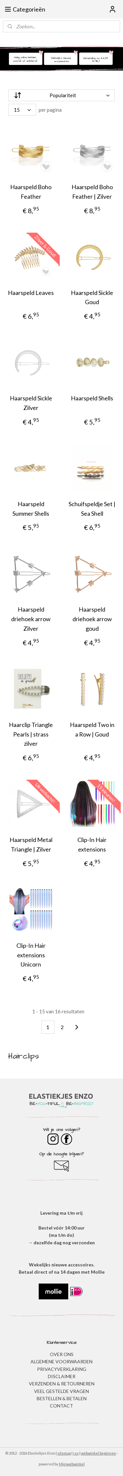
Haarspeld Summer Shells (30, 508)
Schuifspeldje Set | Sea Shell (92, 508)
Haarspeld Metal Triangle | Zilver (31, 844)
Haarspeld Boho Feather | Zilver (92, 191)
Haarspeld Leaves (31, 292)
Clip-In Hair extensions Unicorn (31, 955)
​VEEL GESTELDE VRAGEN (61, 1391)
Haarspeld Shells (92, 398)
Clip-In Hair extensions (92, 844)
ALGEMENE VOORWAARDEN (61, 1361)
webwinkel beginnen (98, 1453)
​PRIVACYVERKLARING (61, 1369)
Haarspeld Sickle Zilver (31, 403)
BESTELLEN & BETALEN (62, 1398)
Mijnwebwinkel (72, 1464)
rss (76, 1453)
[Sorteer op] (61, 95)
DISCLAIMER (61, 1376)
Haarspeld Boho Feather (30, 191)
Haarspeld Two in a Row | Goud (92, 729)
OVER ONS (61, 1354)
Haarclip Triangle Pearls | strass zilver (31, 734)
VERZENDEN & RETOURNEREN (61, 1383)
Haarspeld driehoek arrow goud (92, 619)
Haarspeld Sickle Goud (92, 297)
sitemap (64, 1453)
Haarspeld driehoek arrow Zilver (31, 619)
